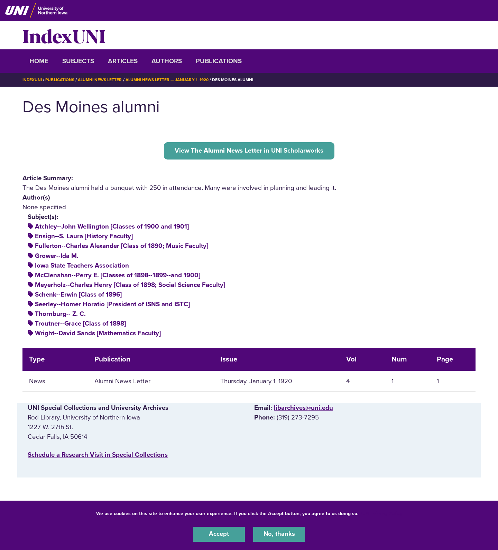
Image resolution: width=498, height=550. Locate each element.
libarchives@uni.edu (303, 408)
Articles (123, 61)
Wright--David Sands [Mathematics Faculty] (98, 333)
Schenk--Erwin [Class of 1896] (78, 294)
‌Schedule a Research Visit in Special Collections (98, 455)
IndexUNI (63, 35)
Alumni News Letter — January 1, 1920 (167, 79)
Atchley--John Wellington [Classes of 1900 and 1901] (112, 227)
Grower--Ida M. (57, 256)
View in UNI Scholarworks (249, 150)
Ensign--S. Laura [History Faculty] (84, 236)
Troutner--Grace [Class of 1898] (80, 324)
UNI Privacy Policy (381, 513)
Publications (219, 61)
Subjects (78, 61)
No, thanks (279, 534)
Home (38, 61)
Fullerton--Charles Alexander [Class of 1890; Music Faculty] (121, 246)
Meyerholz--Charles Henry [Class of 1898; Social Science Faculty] (130, 285)
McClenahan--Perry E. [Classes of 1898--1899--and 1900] (117, 275)
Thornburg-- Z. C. (60, 314)
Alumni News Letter (100, 79)
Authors (166, 61)
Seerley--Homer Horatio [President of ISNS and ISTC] (112, 304)
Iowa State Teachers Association (82, 265)
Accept (219, 534)
